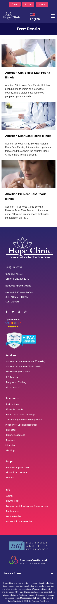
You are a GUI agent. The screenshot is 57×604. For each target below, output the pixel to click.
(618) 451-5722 (13, 267)
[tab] (28, 573)
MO (16, 592)
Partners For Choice (40, 601)
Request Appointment (18, 285)
